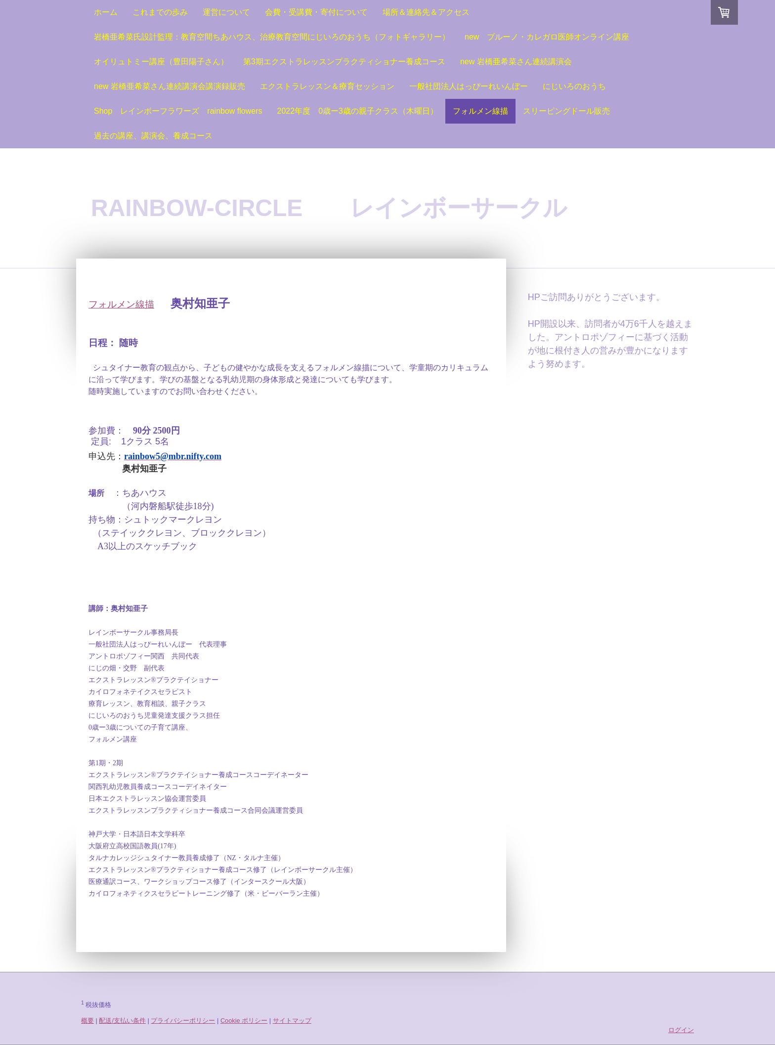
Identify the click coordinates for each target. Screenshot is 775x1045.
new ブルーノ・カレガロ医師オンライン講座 (547, 37)
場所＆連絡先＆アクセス (426, 12)
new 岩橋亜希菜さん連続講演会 (516, 61)
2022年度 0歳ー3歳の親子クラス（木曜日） (357, 111)
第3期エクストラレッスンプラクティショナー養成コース (344, 61)
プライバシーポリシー (183, 1020)
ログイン (681, 1030)
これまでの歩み (160, 12)
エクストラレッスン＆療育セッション (327, 86)
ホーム (106, 12)
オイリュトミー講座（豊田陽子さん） (161, 61)
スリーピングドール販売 (566, 111)
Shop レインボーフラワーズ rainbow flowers (178, 111)
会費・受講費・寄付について (316, 12)
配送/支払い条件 (122, 1020)
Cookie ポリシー (243, 1020)
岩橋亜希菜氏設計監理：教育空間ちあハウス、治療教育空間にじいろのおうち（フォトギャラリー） (272, 37)
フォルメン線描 (480, 111)
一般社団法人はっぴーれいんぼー (468, 86)
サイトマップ (292, 1020)
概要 (87, 1020)
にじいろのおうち (574, 86)
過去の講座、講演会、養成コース (153, 135)
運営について (226, 12)
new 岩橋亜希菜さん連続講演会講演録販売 (169, 86)
